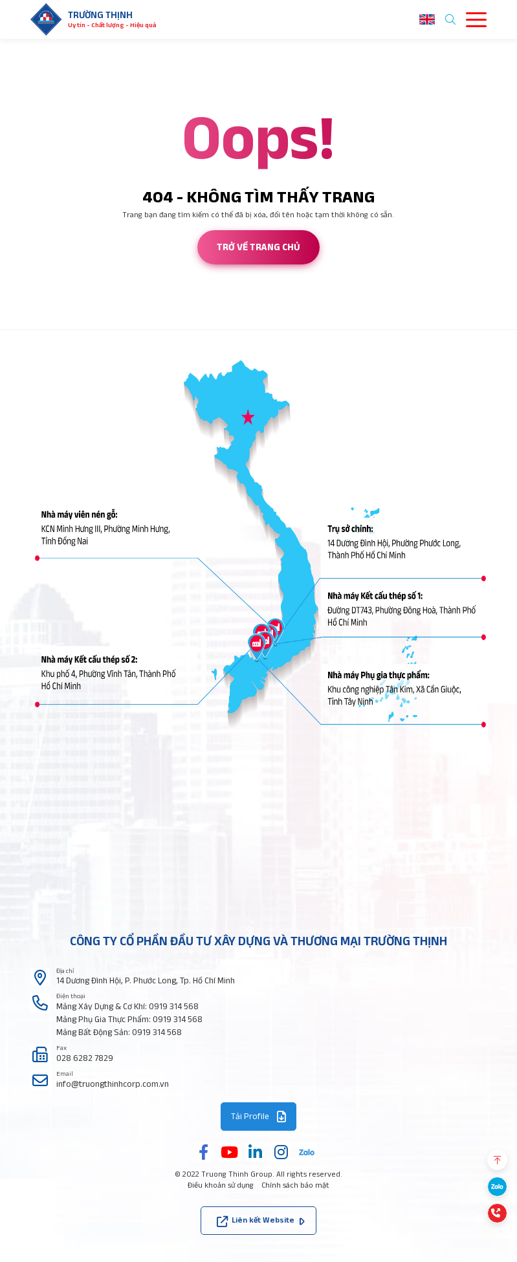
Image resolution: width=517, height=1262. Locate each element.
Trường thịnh (100, 15)
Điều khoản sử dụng (221, 1185)
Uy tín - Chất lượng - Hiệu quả (112, 24)
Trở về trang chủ (258, 247)
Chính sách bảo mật (295, 1185)
